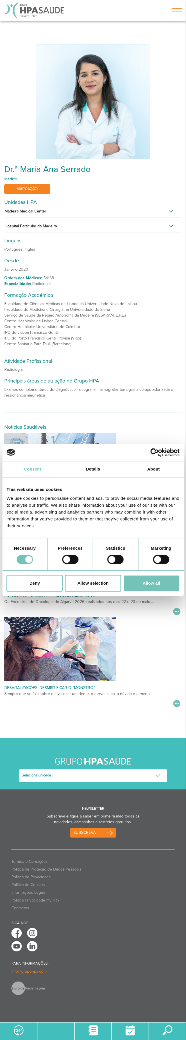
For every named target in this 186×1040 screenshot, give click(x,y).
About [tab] (153, 469)
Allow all (151, 583)
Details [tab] (93, 469)
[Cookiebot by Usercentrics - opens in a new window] (154, 452)
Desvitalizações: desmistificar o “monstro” (49, 687)
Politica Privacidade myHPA (35, 900)
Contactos (20, 908)
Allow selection (93, 583)
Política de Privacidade (31, 877)
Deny (34, 583)
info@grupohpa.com (29, 971)
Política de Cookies (28, 884)
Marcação (27, 188)
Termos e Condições (29, 861)
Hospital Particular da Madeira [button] (31, 226)
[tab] (93, 212)
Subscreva (84, 832)
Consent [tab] (32, 469)
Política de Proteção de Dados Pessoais (46, 869)
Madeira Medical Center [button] (25, 211)
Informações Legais (28, 892)
